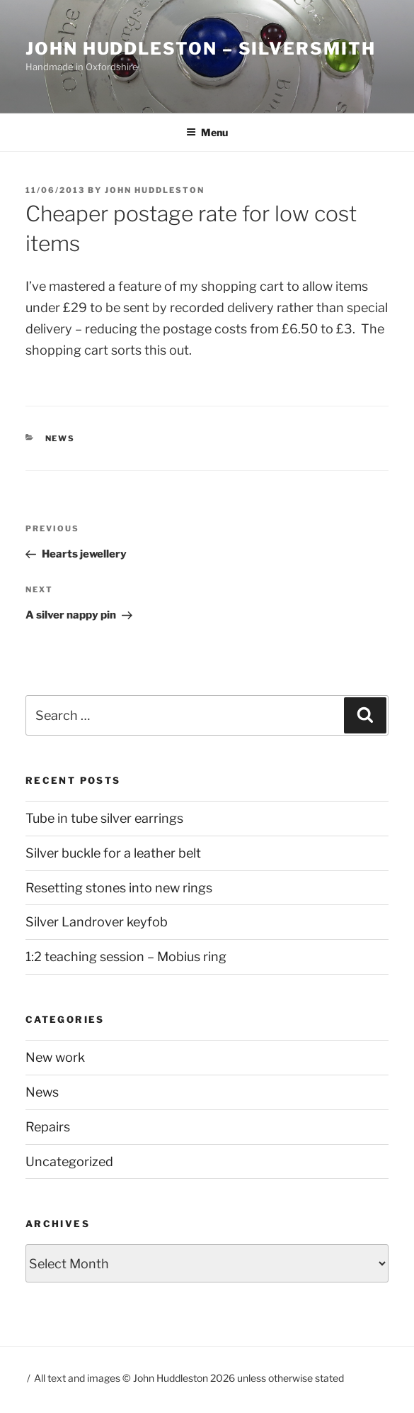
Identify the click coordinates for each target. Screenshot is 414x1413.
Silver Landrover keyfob (96, 921)
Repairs (47, 1126)
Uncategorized (69, 1161)
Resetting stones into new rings (118, 887)
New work (55, 1057)
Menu (207, 132)
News (60, 438)
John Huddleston (155, 190)
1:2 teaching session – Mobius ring (125, 956)
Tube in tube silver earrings (104, 818)
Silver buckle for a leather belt (113, 853)
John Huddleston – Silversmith (200, 48)
